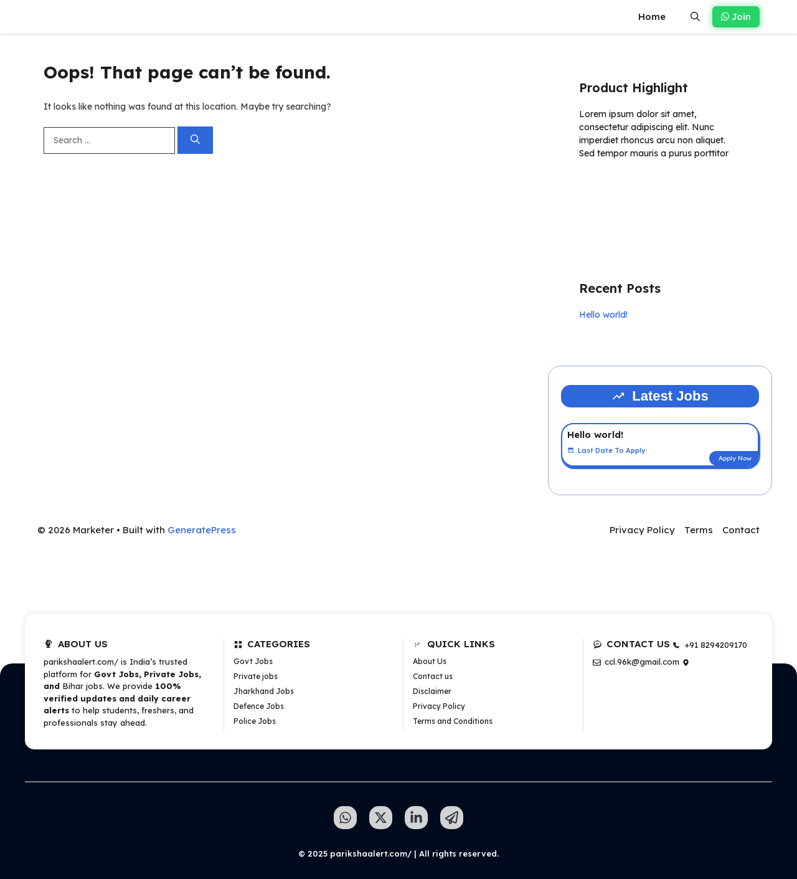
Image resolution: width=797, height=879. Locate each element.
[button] (695, 17)
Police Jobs (254, 721)
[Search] (195, 140)
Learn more (618, 189)
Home (652, 16)
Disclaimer (432, 691)
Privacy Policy (642, 530)
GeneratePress (201, 530)
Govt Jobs (253, 661)
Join (736, 16)
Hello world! (603, 314)
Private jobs (255, 676)
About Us (429, 661)
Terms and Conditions (453, 721)
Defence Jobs (258, 706)
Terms (698, 530)
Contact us (433, 676)
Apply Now (735, 458)
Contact (741, 530)
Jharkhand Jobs (263, 691)
